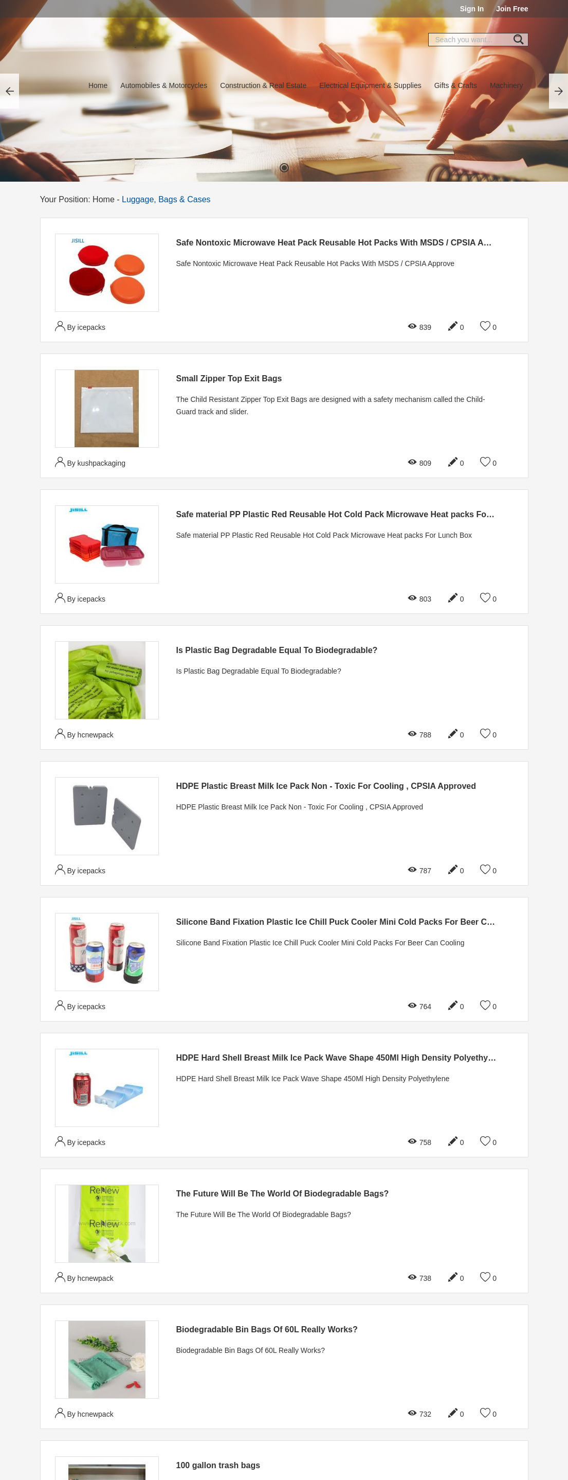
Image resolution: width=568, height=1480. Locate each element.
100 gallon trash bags (218, 1465)
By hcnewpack (84, 733)
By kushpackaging (90, 461)
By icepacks (80, 326)
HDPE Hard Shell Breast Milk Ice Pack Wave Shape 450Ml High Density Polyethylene (340, 1057)
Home (97, 85)
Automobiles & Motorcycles (163, 85)
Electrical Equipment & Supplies (370, 85)
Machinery (506, 85)
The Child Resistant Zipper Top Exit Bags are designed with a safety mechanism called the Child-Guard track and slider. (330, 405)
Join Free (512, 9)
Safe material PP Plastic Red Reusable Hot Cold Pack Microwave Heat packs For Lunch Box (355, 514)
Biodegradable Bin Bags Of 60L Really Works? (267, 1329)
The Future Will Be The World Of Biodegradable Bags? (282, 1193)
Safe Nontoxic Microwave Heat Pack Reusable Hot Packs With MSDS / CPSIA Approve (343, 242)
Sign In (472, 9)
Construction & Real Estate (263, 85)
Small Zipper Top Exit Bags (229, 378)
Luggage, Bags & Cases (166, 199)
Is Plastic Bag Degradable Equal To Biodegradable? (277, 650)
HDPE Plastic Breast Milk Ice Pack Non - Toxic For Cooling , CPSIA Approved (326, 786)
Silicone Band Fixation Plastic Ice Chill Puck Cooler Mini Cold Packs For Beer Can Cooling (352, 922)
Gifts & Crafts (455, 85)
